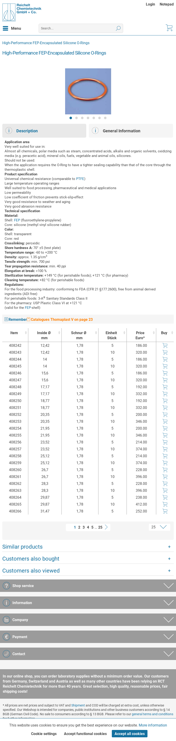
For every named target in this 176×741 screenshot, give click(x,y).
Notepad (167, 4)
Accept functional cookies (85, 734)
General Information (116, 130)
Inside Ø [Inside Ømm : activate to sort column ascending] (44, 336)
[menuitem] (153, 4)
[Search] (118, 28)
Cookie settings (44, 734)
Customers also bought (30, 559)
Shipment (78, 705)
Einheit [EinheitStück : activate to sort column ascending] (111, 336)
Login (150, 4)
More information (153, 725)
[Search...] (81, 28)
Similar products (22, 547)
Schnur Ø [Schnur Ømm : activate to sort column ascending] (78, 336)
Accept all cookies (130, 734)
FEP (17, 220)
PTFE (80, 179)
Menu (12, 28)
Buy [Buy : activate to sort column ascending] (164, 333)
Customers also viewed (31, 570)
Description (21, 130)
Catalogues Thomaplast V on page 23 (60, 319)
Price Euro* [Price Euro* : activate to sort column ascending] (140, 335)
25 (100, 527)
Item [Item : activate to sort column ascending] (14, 333)
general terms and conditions (152, 714)
